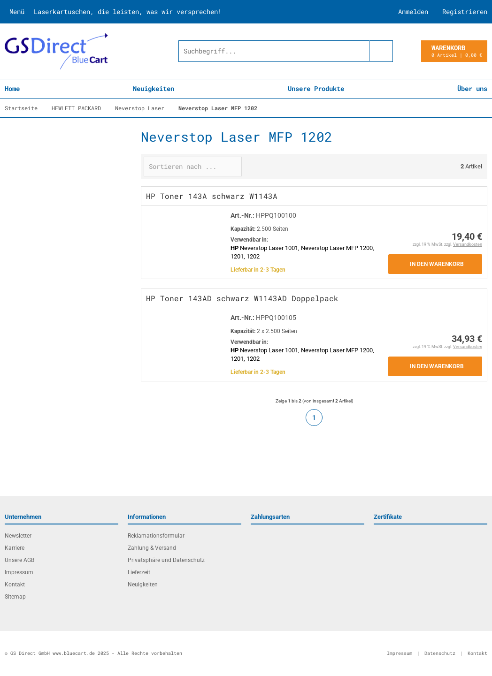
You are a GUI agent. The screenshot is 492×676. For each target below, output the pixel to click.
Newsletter (18, 535)
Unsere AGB (19, 560)
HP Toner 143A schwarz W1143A (211, 196)
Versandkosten (467, 244)
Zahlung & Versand (152, 548)
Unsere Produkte (316, 88)
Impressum (19, 572)
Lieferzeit (139, 572)
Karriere (14, 548)
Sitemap (15, 596)
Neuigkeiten (153, 88)
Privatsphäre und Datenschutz (166, 560)
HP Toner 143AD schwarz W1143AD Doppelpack (242, 298)
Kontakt (15, 584)
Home (12, 88)
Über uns (472, 88)
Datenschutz (439, 653)
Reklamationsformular (156, 535)
